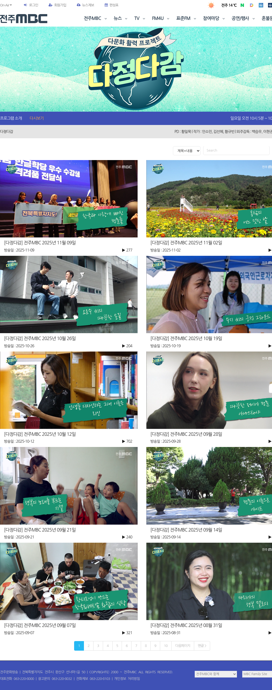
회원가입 (57, 5)
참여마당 (214, 18)
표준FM (186, 18)
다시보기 (37, 118)
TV (140, 18)
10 (166, 645)
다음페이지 (182, 645)
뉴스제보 (85, 5)
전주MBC (96, 18)
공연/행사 (244, 18)
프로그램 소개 (11, 118)
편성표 (111, 5)
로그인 (33, 5)
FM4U (161, 18)
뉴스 (121, 18)
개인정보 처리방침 (127, 678)
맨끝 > (202, 645)
